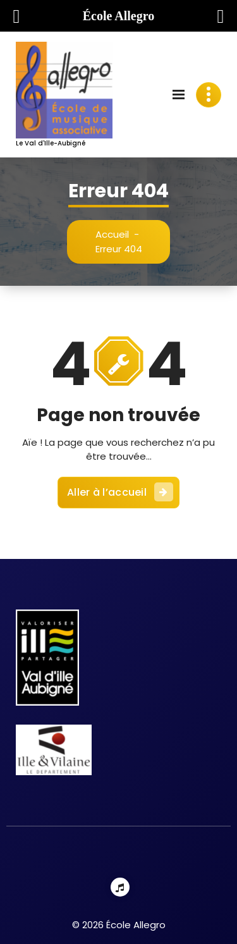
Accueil (112, 234)
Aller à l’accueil (120, 491)
